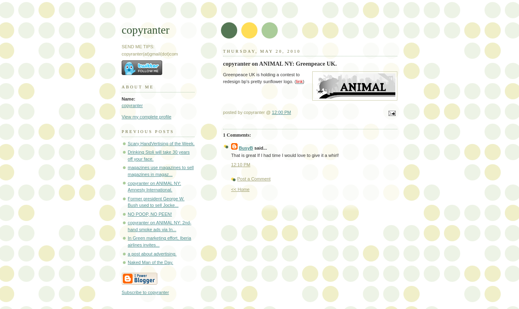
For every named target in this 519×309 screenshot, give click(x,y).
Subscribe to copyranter (145, 292)
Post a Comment (253, 178)
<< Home (240, 189)
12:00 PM (281, 112)
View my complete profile (147, 116)
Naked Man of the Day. (150, 262)
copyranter (145, 30)
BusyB (246, 148)
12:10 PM (240, 164)
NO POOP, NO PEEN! (150, 214)
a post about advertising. (152, 253)
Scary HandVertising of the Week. (161, 143)
